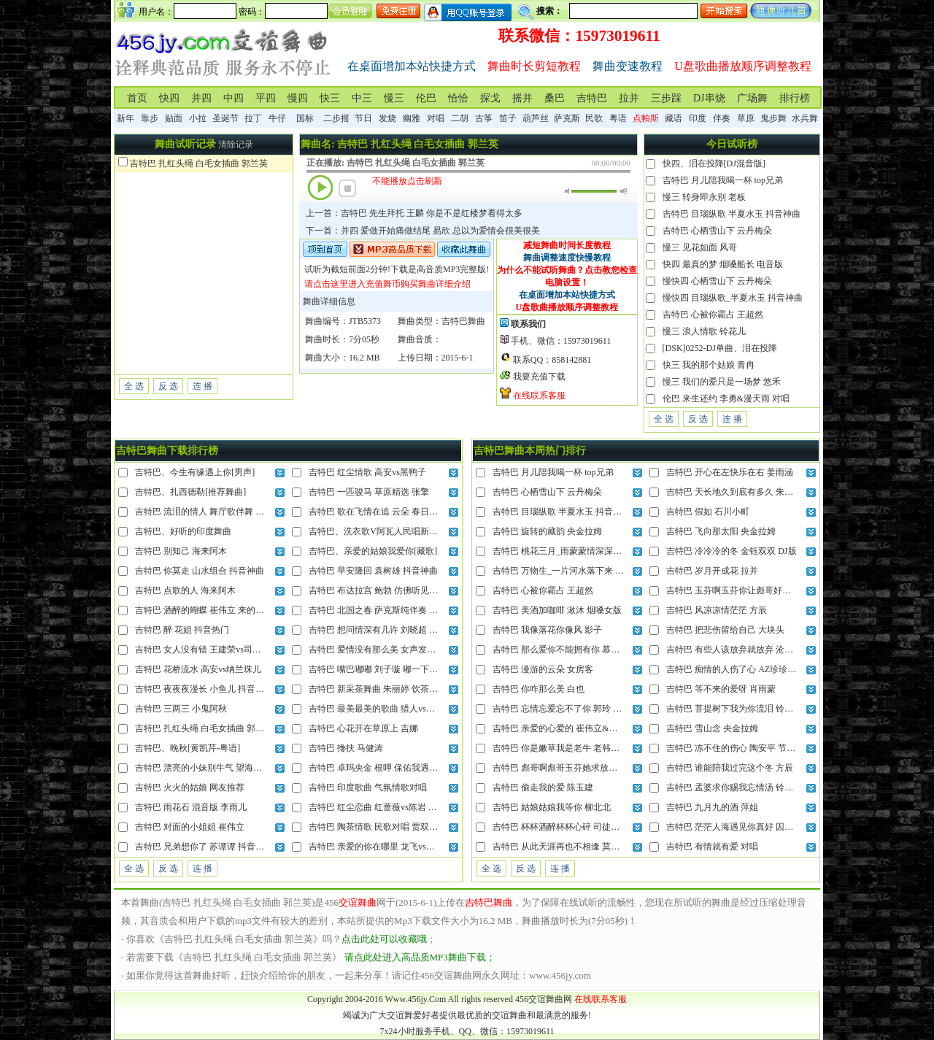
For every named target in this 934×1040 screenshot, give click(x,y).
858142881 (571, 360)
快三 (330, 98)
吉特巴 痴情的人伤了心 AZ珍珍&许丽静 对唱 (753, 669)
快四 (169, 98)
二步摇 (336, 118)
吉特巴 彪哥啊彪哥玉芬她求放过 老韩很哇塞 (578, 768)
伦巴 (426, 98)
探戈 (490, 98)
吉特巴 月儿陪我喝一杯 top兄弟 (723, 180)
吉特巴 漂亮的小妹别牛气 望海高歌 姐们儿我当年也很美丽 (247, 768)
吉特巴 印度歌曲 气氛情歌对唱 (368, 787)
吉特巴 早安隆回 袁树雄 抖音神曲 (373, 571)
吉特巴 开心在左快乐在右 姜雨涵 (729, 472)
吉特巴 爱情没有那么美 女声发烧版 (376, 649)
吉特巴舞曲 (463, 321)
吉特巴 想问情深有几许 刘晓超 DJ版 (378, 630)
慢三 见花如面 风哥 (700, 247)
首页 (137, 98)
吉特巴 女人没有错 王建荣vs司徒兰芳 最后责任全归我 (238, 649)
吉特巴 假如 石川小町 (707, 511)
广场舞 (752, 98)
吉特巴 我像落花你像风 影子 (547, 630)
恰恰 (458, 98)
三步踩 (666, 98)
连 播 (202, 386)
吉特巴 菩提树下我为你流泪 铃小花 (734, 709)
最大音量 (623, 191)
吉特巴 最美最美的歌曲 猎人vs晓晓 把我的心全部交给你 (417, 709)
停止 (347, 188)
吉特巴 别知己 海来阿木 (181, 551)
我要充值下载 (539, 376)
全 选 (134, 386)
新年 (125, 118)
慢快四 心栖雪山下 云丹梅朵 (717, 281)
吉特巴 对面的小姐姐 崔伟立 (189, 827)
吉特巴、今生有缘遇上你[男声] (195, 472)
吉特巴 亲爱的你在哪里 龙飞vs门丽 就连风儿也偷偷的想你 (421, 846)
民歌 (594, 118)
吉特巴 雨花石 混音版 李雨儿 (191, 807)
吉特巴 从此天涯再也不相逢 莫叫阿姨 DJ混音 (579, 846)
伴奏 (721, 118)
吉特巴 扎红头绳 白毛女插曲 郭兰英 (199, 163)
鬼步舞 (773, 118)
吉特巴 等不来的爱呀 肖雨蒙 (721, 689)
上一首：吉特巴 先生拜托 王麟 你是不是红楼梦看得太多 (414, 213)
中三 (362, 98)
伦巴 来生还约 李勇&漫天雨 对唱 (726, 398)
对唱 (435, 118)
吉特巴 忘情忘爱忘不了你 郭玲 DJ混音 (566, 709)
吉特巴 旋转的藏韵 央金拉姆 (547, 531)
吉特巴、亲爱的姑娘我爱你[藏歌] (373, 551)
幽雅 (411, 118)
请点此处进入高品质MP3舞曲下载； (419, 957)
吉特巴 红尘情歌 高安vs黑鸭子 (367, 472)
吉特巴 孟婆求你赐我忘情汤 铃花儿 (734, 787)
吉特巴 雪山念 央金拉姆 (712, 728)
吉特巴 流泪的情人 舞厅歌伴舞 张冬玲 (208, 511)
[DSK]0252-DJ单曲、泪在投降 (720, 348)
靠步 (149, 118)
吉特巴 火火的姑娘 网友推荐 (189, 787)
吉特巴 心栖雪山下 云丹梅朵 (717, 231)
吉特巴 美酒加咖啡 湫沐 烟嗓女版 (557, 610)
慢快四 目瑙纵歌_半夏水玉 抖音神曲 (733, 298)
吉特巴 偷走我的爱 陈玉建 (543, 787)
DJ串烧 (709, 98)
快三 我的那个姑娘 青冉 (708, 365)
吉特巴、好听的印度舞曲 (183, 531)
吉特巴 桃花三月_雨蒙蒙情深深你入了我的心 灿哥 (589, 551)
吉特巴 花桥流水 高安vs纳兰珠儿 (198, 669)
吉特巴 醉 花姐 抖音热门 (182, 630)
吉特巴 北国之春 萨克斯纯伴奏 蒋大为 (382, 610)
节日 (363, 118)
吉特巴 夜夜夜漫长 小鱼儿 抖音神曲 (204, 689)
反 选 (168, 386)
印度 (697, 118)
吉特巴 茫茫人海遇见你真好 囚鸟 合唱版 (744, 827)
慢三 (394, 98)
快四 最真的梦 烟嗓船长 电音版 (723, 264)
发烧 (387, 118)
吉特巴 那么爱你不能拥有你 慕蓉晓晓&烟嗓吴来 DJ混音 (601, 649)
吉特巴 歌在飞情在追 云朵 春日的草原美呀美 (395, 511)
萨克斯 (567, 118)
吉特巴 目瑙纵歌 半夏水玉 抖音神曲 (731, 214)
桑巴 (554, 98)
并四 (201, 98)
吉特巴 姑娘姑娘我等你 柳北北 (552, 807)
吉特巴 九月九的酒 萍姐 (712, 807)
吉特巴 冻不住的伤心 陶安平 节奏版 (735, 748)
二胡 (459, 118)
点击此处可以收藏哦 (384, 938)
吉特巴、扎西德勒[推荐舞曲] (190, 492)
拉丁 (253, 118)
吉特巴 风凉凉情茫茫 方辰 (716, 610)
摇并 (522, 98)
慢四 (297, 98)
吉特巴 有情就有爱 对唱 (712, 846)
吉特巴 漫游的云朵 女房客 (543, 669)
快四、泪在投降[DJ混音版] (714, 163)
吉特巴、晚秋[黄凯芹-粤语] (187, 748)
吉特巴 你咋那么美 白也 (538, 689)
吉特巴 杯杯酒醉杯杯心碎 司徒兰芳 (560, 827)
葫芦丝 (535, 118)
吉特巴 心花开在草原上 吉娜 (363, 728)
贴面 (173, 118)
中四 (233, 98)
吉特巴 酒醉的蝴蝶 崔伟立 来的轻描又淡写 (217, 610)
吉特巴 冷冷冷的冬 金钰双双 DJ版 (731, 551)
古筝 (484, 118)
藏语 (673, 118)
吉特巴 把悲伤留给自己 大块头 (725, 630)
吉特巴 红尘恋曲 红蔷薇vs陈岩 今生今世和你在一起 (408, 807)
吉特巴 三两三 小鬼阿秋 (181, 709)
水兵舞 (805, 118)
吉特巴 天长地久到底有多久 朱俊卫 (734, 492)
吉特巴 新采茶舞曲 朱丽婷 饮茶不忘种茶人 (391, 689)
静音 (568, 191)
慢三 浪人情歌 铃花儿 (704, 331)
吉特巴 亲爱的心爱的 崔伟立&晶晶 (559, 728)
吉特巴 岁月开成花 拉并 (712, 571)
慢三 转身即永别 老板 (704, 197)
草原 (745, 118)
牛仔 (277, 118)
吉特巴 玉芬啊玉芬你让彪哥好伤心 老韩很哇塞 (756, 590)
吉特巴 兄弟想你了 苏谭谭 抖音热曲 (204, 846)
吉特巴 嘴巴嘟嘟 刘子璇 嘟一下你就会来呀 (391, 669)
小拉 (198, 118)
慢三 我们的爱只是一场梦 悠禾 (722, 382)
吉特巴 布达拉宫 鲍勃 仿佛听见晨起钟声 (386, 590)
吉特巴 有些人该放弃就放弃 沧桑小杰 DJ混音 (753, 649)
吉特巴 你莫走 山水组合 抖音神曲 (199, 571)
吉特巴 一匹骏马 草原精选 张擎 (369, 492)
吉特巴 (591, 98)
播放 (320, 187)
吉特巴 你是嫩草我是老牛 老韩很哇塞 (565, 748)
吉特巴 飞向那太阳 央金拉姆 (721, 531)
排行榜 (794, 98)
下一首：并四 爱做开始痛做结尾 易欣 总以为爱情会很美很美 (423, 231)
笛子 (508, 118)
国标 (305, 118)
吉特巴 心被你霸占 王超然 (713, 314)
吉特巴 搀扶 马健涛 (346, 748)
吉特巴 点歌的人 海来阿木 (185, 590)
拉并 (629, 98)
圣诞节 (225, 118)
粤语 (618, 118)
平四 (265, 98)
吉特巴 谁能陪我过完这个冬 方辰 (729, 768)
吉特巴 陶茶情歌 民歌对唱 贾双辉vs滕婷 (386, 827)
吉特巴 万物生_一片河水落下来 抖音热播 (571, 571)
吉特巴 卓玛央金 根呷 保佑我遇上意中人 (386, 768)
